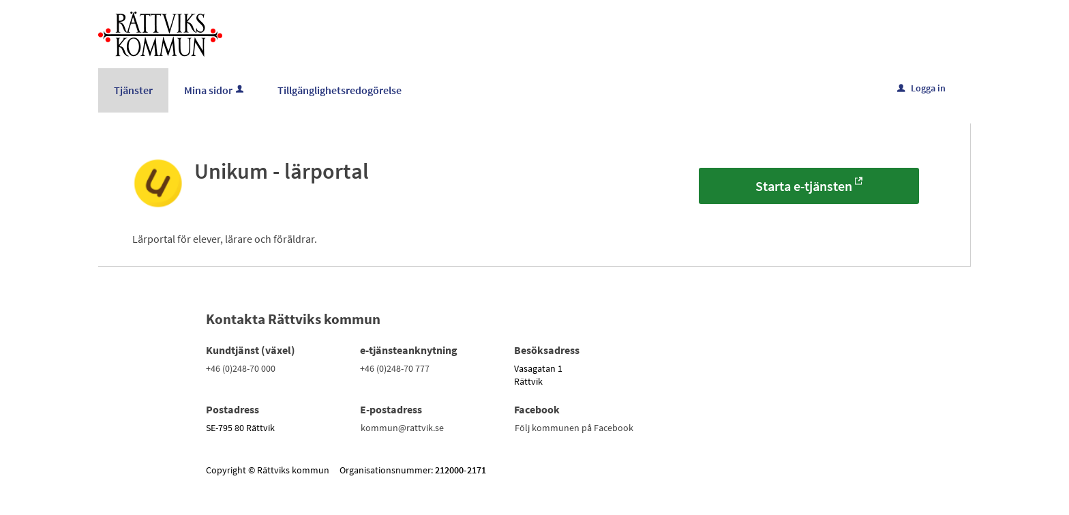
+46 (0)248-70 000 (240, 368)
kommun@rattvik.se (402, 428)
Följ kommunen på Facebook (574, 428)
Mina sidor (215, 90)
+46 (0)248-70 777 (395, 368)
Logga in (921, 88)
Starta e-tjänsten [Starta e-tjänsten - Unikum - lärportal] (803, 185)
